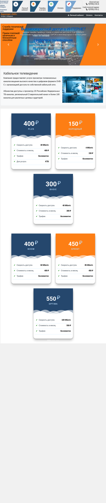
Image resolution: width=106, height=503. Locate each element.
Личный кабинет (76, 15)
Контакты (99, 15)
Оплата (89, 15)
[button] (8, 45)
